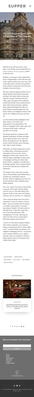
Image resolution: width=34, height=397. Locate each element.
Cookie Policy (10, 363)
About (8, 356)
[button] (30, 6)
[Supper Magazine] (17, 6)
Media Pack (9, 358)
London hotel (18, 256)
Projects (22, 39)
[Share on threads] (15, 326)
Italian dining (8, 256)
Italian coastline (8, 71)
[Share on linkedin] (17, 326)
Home (8, 355)
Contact (8, 361)
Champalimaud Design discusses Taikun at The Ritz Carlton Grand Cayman (17, 305)
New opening (7, 259)
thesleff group (8, 262)
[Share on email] (23, 326)
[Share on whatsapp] (19, 326)
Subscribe (9, 360)
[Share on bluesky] (21, 326)
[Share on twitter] (13, 326)
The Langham (19, 71)
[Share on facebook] (11, 326)
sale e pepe (16, 259)
